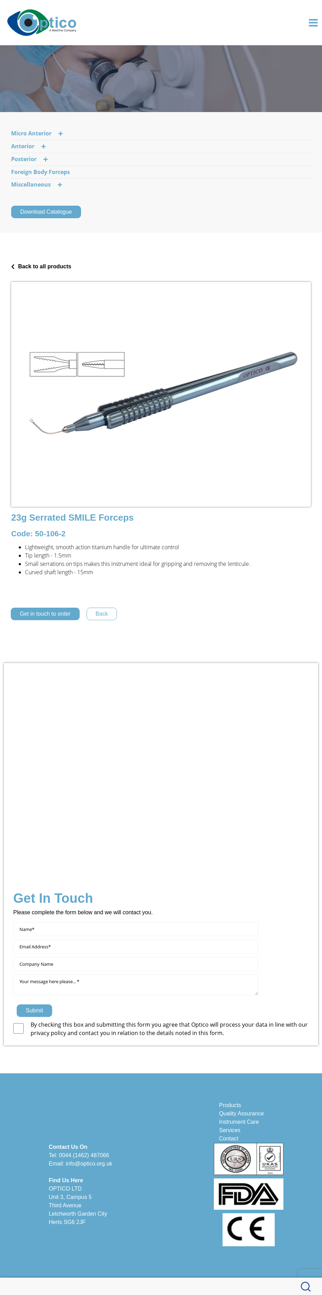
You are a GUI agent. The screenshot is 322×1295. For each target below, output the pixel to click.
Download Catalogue (46, 212)
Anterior (28, 146)
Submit (34, 1010)
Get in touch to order (45, 614)
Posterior (29, 159)
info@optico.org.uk (89, 1164)
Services (229, 1130)
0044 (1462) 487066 (84, 1155)
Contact (228, 1139)
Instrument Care (239, 1122)
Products (230, 1105)
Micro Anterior (37, 133)
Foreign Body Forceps (40, 172)
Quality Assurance (241, 1113)
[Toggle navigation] (313, 22)
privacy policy (49, 1033)
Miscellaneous (36, 185)
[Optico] (41, 22)
